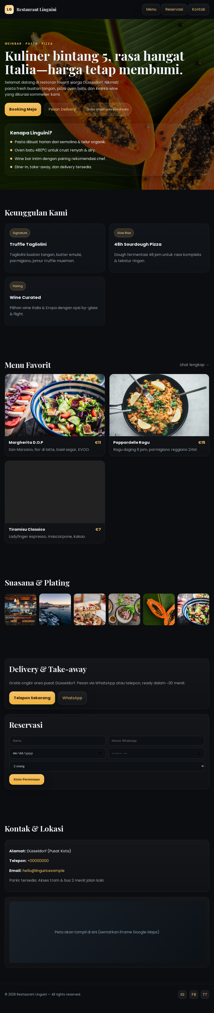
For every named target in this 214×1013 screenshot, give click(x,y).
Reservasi (174, 9)
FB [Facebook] (194, 994)
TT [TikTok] (205, 994)
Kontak (198, 9)
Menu (151, 9)
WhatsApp (72, 698)
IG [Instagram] (182, 994)
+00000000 (38, 860)
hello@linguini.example (43, 870)
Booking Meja (23, 109)
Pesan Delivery (62, 109)
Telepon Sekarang (32, 698)
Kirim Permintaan (27, 779)
